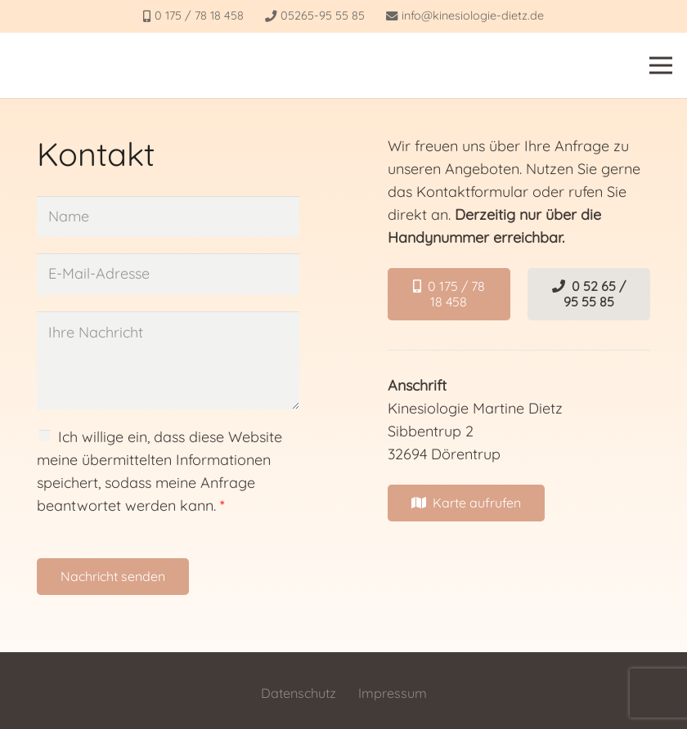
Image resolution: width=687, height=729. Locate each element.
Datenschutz (298, 693)
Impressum (392, 693)
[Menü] (661, 65)
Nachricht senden (113, 576)
